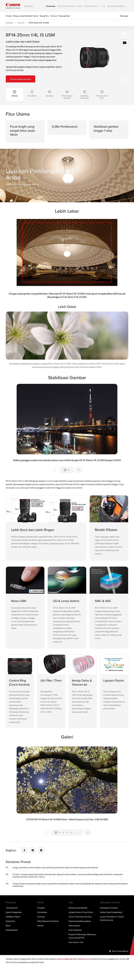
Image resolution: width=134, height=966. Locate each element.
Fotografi (41, 908)
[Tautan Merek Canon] (13, 6)
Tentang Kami (11, 908)
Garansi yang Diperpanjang (79, 921)
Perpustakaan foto (102, 97)
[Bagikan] (24, 850)
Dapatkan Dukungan (84, 97)
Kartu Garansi (74, 925)
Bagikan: (11, 850)
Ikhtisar (14, 96)
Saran (8, 925)
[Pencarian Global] (103, 6)
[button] (65, 470)
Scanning (41, 917)
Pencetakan (42, 912)
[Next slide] (124, 35)
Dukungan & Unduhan (109, 908)
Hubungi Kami (64, 16)
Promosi (53, 16)
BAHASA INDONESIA (116, 6)
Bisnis (80, 6)
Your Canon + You (76, 942)
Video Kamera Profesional (47, 921)
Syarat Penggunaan (14, 912)
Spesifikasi (32, 96)
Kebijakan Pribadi (13, 917)
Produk (9, 16)
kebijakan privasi (85, 959)
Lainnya (40, 925)
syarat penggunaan (64, 959)
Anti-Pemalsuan (75, 930)
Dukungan (124, 16)
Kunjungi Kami (12, 930)
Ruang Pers (44, 16)
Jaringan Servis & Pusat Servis (81, 912)
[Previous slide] (124, 79)
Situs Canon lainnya (120, 951)
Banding (49, 96)
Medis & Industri (91, 6)
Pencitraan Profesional (66, 6)
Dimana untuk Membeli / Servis (25, 16)
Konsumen (51, 6)
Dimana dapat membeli (20, 79)
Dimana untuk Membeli (78, 908)
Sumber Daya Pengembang (111, 912)
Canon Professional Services (80, 917)
